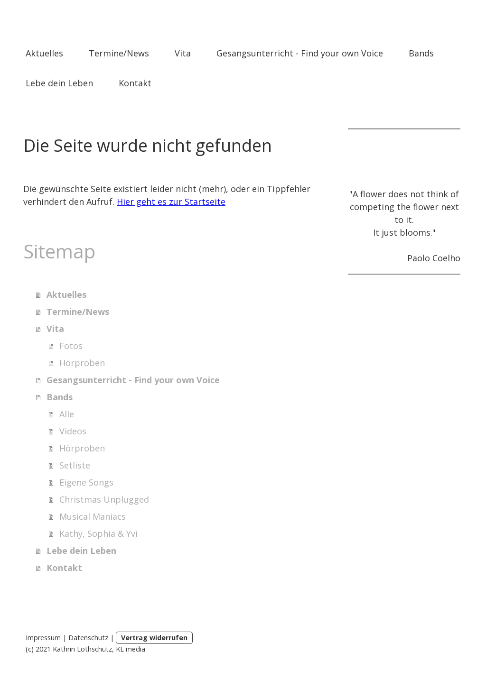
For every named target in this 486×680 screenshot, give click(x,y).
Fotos (71, 345)
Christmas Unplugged (104, 499)
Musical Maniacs (92, 516)
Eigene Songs (86, 482)
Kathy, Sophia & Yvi (98, 533)
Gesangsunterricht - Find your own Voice (299, 53)
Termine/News (119, 53)
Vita (183, 53)
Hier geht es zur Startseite (171, 201)
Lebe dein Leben (59, 83)
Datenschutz (88, 637)
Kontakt (135, 83)
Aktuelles (44, 53)
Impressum (43, 637)
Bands (421, 53)
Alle (66, 414)
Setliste (74, 465)
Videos (72, 431)
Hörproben (82, 362)
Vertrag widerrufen (154, 637)
